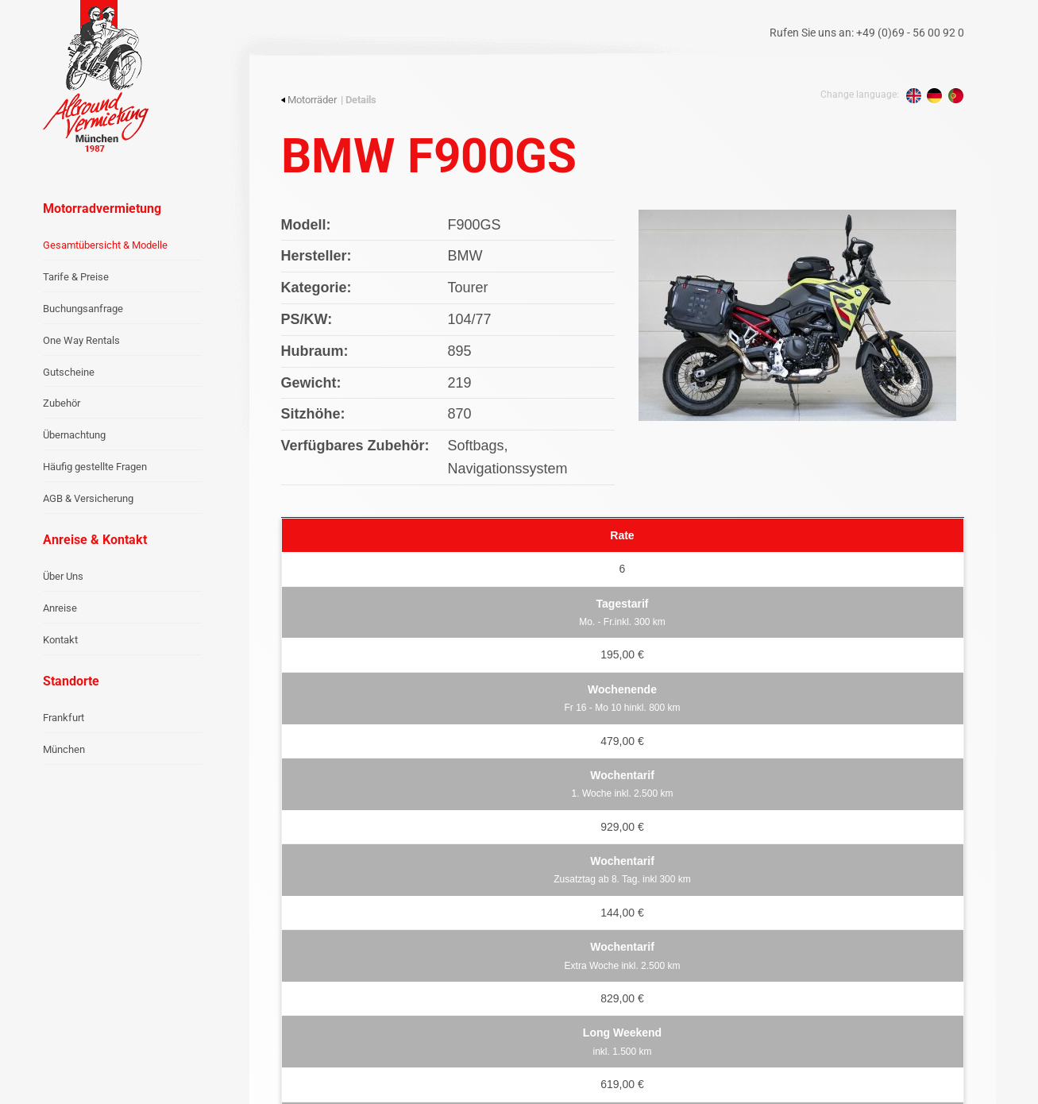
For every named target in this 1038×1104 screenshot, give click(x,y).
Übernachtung (74, 435)
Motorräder (309, 100)
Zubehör (61, 403)
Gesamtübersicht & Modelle (105, 245)
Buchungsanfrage (83, 309)
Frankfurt (63, 718)
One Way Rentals (81, 340)
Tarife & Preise (76, 277)
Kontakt (60, 640)
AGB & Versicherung (88, 498)
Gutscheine (69, 372)
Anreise (60, 608)
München (64, 749)
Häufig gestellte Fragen (95, 467)
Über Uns (63, 576)
